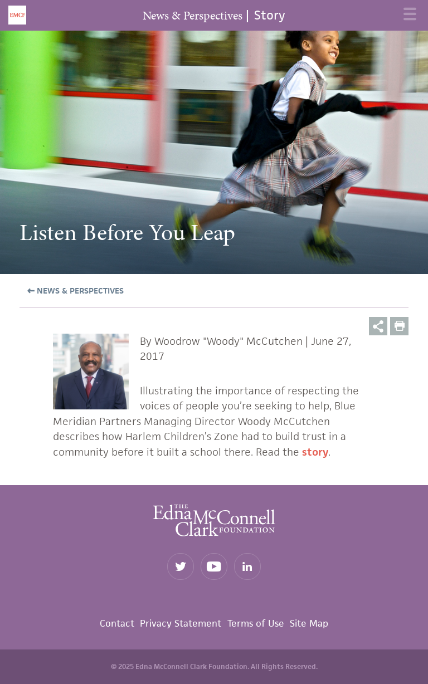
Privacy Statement (180, 623)
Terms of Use (255, 623)
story (315, 452)
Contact (117, 623)
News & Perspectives (79, 290)
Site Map (309, 623)
